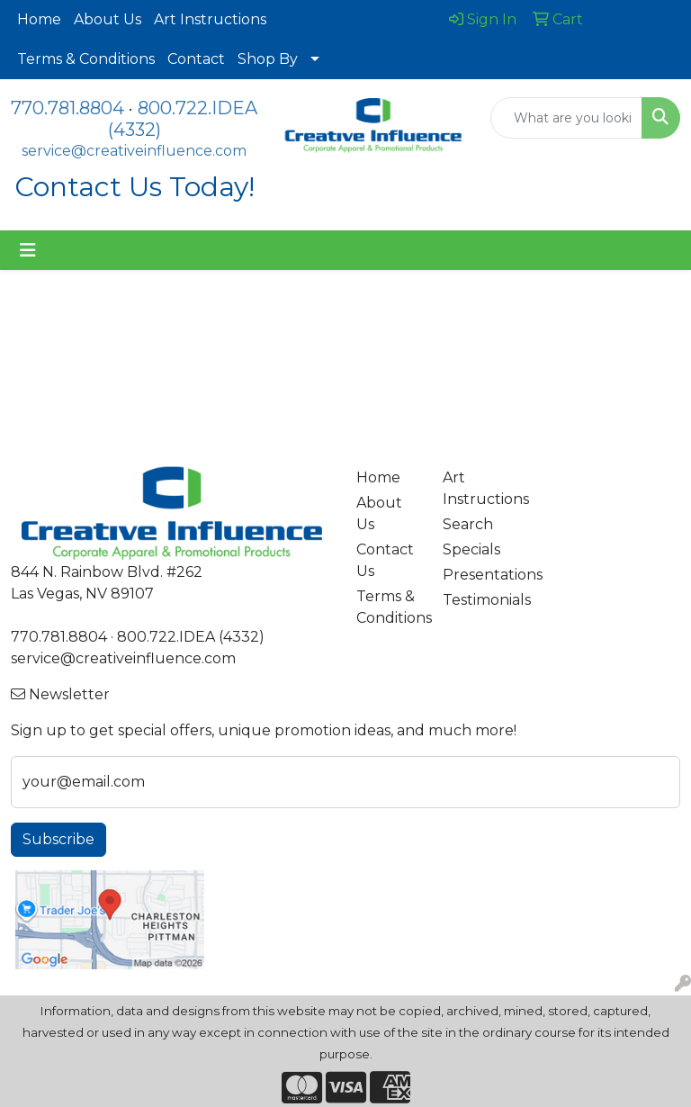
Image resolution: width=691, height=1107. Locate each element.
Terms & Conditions (86, 59)
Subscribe (58, 839)
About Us (107, 19)
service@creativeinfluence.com (134, 150)
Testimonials (475, 599)
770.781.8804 (67, 108)
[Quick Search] (566, 118)
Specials (471, 549)
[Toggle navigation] (28, 250)
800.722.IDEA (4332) (191, 636)
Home (39, 19)
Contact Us (385, 560)
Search (468, 524)
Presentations (475, 574)
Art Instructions (210, 19)
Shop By (268, 59)
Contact (196, 59)
